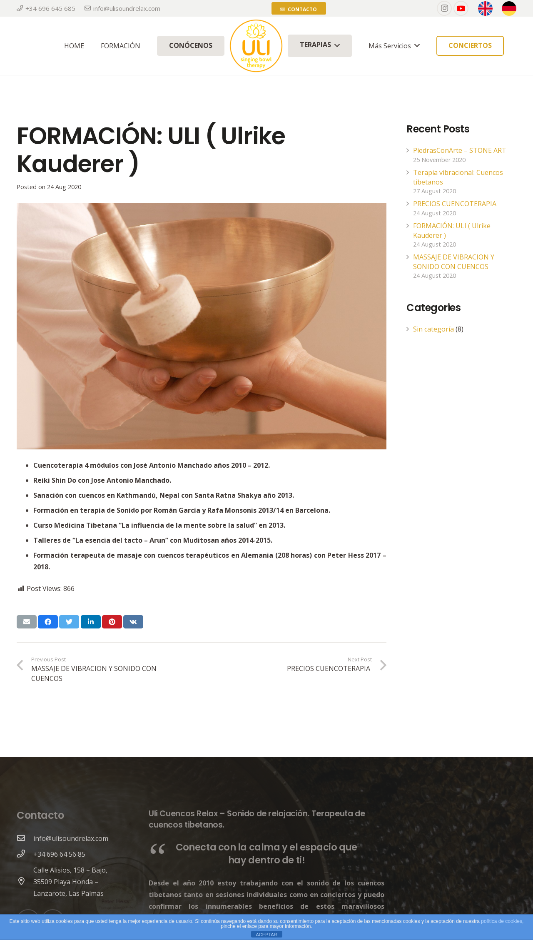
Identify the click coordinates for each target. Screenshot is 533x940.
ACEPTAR (266, 934)
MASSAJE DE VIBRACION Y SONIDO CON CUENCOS (453, 261)
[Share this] (48, 621)
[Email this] (27, 621)
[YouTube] (460, 8)
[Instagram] (444, 8)
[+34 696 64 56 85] (25, 854)
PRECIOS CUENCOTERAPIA (455, 203)
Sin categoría (433, 329)
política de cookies (501, 921)
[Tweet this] (69, 621)
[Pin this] (112, 621)
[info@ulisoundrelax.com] (25, 838)
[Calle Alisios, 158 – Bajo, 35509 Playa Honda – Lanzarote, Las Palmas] (25, 882)
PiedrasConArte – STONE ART (459, 150)
